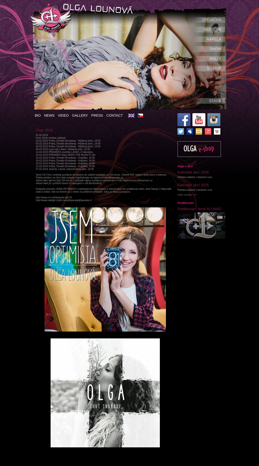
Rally (215, 59)
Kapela (214, 39)
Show (215, 49)
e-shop (214, 68)
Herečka (212, 30)
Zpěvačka (211, 20)
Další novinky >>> (187, 194)
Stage (215, 101)
